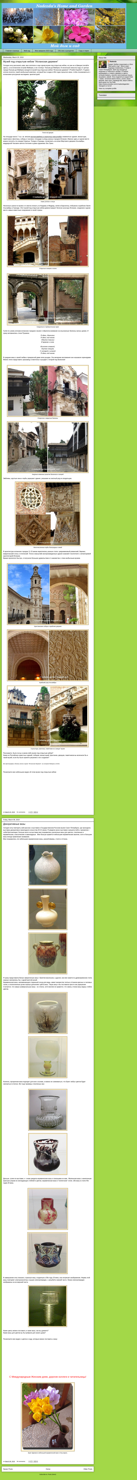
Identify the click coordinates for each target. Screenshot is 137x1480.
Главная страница (12, 51)
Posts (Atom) (52, 1474)
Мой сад (27, 51)
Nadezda (113, 61)
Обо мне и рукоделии (66, 51)
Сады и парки (84, 51)
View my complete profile (107, 88)
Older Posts (88, 1469)
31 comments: (21, 812)
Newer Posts (8, 1469)
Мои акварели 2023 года (44, 51)
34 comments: (21, 1461)
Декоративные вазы (14, 824)
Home (48, 1469)
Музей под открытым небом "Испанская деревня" (30, 61)
